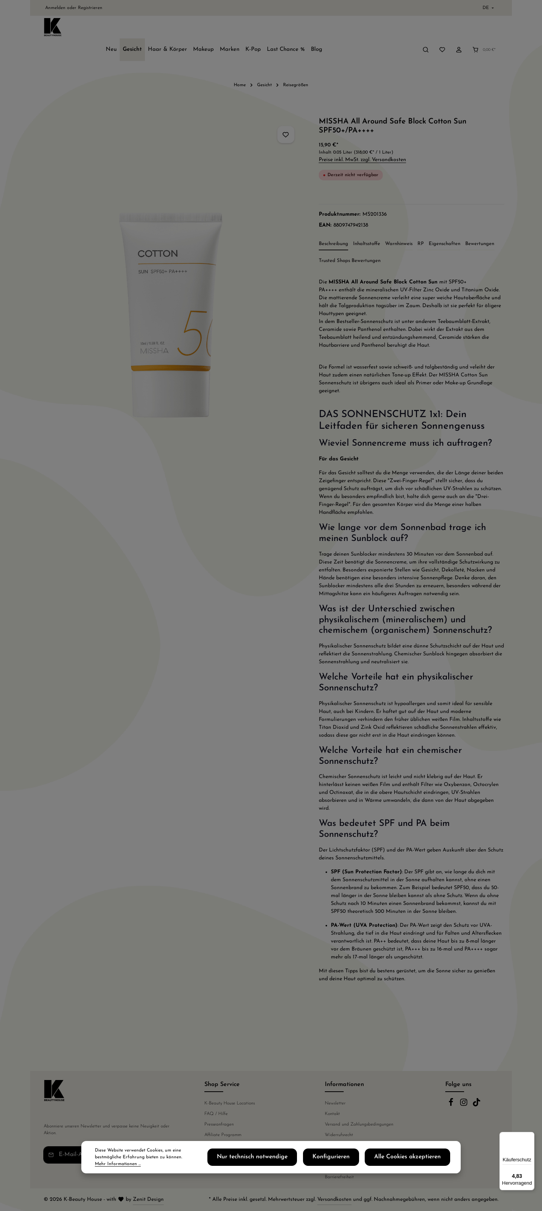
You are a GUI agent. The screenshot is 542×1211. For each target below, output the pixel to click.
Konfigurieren (356, 1160)
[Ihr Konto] (458, 29)
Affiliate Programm (222, 1135)
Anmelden (55, 8)
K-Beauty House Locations (229, 1103)
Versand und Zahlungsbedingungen (359, 1124)
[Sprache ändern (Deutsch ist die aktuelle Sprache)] (487, 8)
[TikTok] (476, 1105)
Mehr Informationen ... (155, 1164)
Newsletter (335, 1103)
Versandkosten (334, 1199)
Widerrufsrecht (339, 1135)
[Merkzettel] (442, 29)
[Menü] (529, 1136)
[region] (170, 278)
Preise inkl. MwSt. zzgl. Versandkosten (362, 141)
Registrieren (90, 8)
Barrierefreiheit (339, 1177)
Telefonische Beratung (225, 1145)
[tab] (333, 225)
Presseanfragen (219, 1124)
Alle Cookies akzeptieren (417, 1160)
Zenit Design (148, 1199)
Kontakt (332, 1114)
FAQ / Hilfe (216, 1114)
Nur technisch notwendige (293, 1160)
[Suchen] (425, 29)
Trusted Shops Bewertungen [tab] (350, 241)
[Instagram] (464, 1105)
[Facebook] (452, 1105)
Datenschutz (336, 1145)
